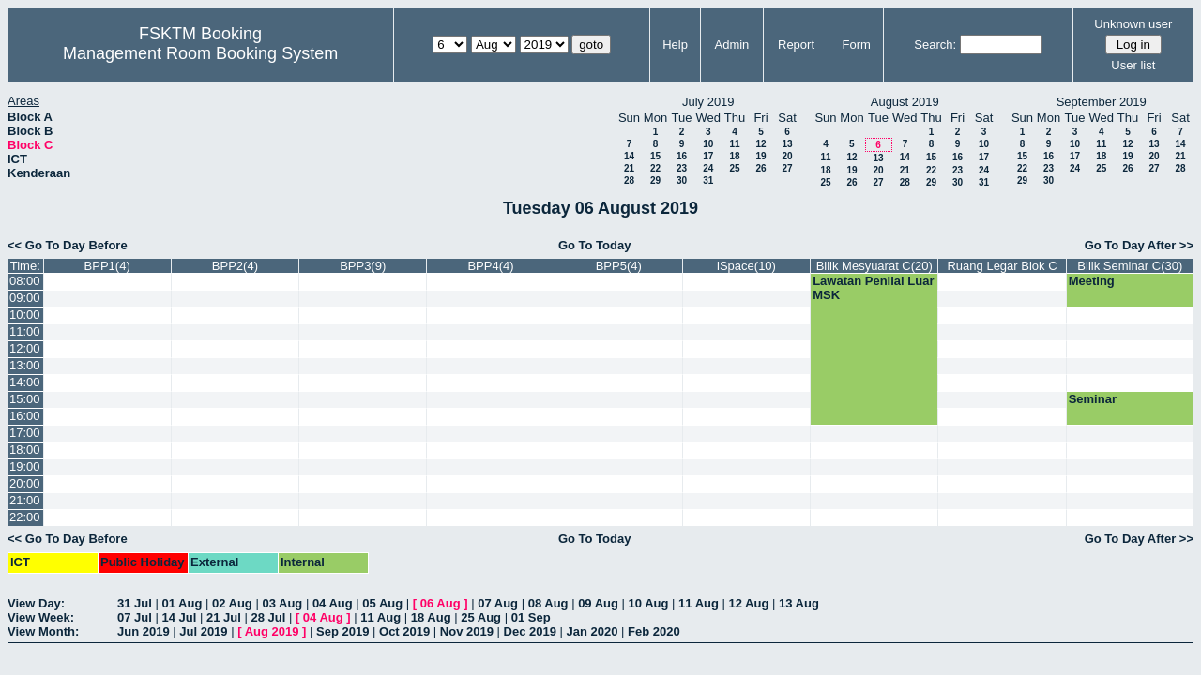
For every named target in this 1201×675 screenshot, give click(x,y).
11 (734, 144)
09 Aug (598, 603)
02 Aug (232, 603)
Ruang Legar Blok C (1002, 266)
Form (857, 45)
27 (787, 168)
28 (629, 180)
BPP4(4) (490, 266)
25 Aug (481, 617)
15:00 (24, 399)
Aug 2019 (272, 631)
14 (629, 156)
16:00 (24, 416)
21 (629, 168)
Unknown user (1133, 24)
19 (760, 156)
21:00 (24, 500)
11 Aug (698, 603)
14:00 (24, 382)
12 (760, 144)
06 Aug (440, 603)
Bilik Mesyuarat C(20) (874, 266)
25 (734, 168)
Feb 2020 (654, 631)
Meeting (1092, 281)
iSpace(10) (746, 266)
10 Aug (649, 603)
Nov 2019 (467, 631)
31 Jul (134, 603)
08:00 (24, 281)
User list (1133, 65)
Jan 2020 (592, 631)
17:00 (24, 433)
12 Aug (749, 603)
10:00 (24, 315)
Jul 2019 (203, 631)
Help (675, 45)
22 (655, 168)
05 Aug (382, 603)
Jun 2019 (143, 631)
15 (655, 156)
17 (708, 156)
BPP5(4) (619, 266)
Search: (935, 45)
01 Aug (181, 603)
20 (787, 156)
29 (655, 180)
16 (682, 156)
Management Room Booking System (200, 53)
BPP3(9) (363, 266)
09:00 (24, 298)
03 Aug (282, 603)
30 (682, 180)
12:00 (24, 348)
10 (708, 144)
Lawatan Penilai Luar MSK (873, 288)
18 (734, 156)
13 (787, 144)
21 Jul (223, 617)
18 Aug (431, 617)
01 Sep (531, 617)
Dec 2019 (530, 631)
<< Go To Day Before (68, 245)
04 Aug (332, 603)
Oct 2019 (404, 631)
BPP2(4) (235, 266)
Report (796, 45)
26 (760, 168)
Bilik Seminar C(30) (1129, 266)
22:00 (24, 517)
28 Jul (268, 617)
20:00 (24, 483)
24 (708, 168)
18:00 (24, 449)
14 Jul (178, 617)
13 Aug (799, 603)
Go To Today (594, 245)
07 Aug (498, 603)
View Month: (43, 631)
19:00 (24, 466)
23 (682, 168)
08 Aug (548, 603)
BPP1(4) (107, 266)
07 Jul (134, 617)
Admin (731, 45)
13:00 (24, 365)
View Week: (41, 617)
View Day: (36, 603)
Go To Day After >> (1139, 245)
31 (708, 180)
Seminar (1093, 399)
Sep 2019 (342, 631)
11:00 (24, 331)
